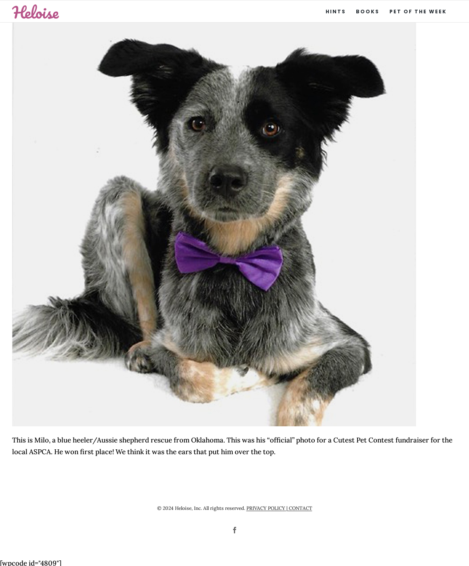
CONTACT (300, 508)
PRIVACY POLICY (266, 508)
